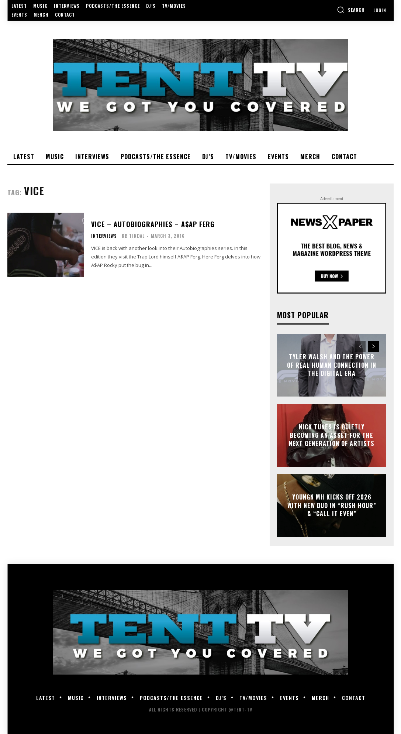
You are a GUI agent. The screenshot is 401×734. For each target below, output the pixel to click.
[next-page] (373, 346)
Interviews (104, 236)
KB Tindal (133, 236)
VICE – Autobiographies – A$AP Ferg (153, 224)
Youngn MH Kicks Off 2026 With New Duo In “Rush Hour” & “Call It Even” (331, 505)
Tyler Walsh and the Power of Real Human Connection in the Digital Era (331, 365)
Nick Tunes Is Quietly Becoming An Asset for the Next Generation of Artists (331, 435)
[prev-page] (360, 346)
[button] (351, 9)
